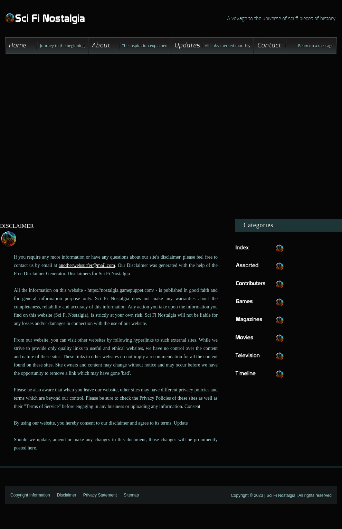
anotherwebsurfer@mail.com (87, 265)
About (101, 46)
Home (18, 46)
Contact (269, 46)
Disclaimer (66, 495)
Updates (187, 46)
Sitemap (131, 495)
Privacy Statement (100, 495)
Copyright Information (30, 495)
